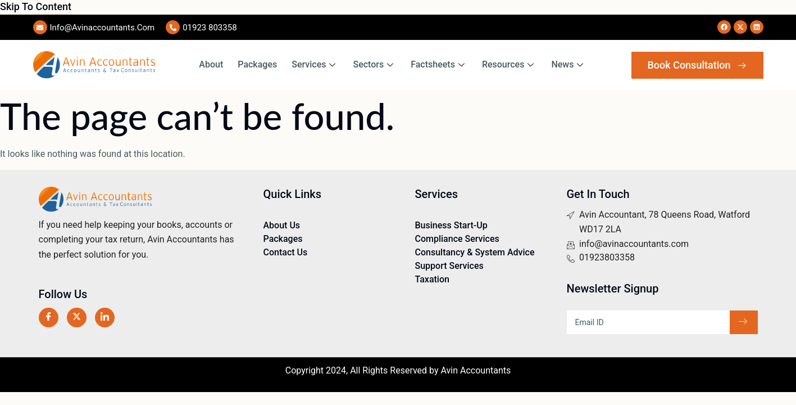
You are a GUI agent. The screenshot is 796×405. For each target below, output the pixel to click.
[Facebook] (48, 317)
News (568, 64)
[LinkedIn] (105, 317)
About (211, 64)
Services (315, 64)
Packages (257, 64)
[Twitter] (77, 317)
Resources (509, 64)
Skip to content (35, 6)
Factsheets (439, 64)
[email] (648, 322)
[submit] (744, 322)
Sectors (374, 64)
